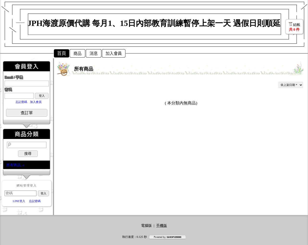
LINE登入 (19, 201)
